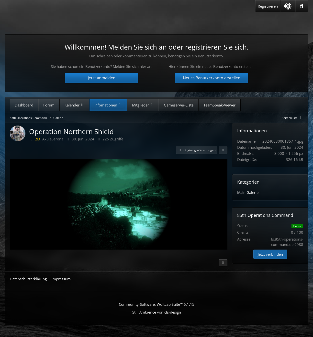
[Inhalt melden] (223, 262)
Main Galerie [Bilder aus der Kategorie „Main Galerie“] (247, 192)
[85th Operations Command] (56, 21)
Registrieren (268, 6)
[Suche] (301, 6)
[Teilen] (223, 150)
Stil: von (156, 312)
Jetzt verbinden (270, 254)
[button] (287, 6)
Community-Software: (156, 304)
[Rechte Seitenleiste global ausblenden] (292, 118)
